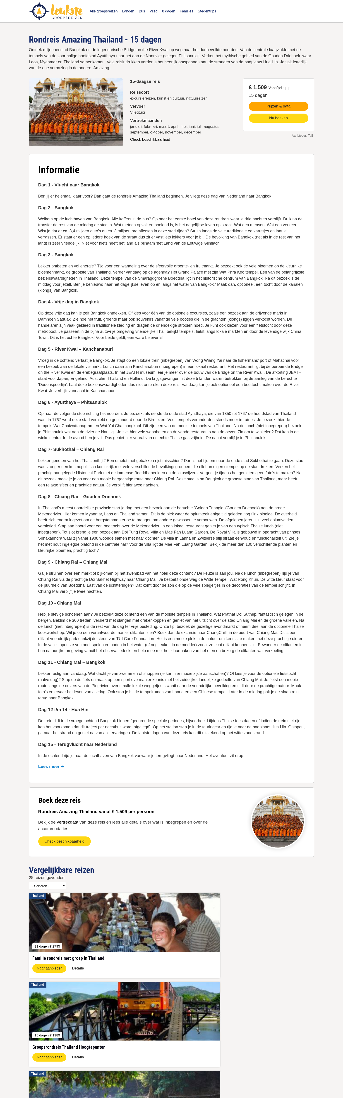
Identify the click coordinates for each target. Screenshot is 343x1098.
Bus (142, 11)
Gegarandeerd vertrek (163, 1027)
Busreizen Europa (107, 1046)
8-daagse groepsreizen (110, 1027)
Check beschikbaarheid (150, 139)
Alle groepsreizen (104, 11)
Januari (64, 1040)
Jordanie (35, 1021)
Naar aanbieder (49, 968)
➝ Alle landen (38, 1059)
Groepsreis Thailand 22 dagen (115, 1040)
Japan (33, 1040)
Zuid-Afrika (36, 1027)
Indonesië (36, 1046)
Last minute (67, 1046)
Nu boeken (278, 118)
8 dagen (168, 11)
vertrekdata (67, 822)
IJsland (34, 1034)
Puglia (200, 1027)
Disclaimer (121, 1078)
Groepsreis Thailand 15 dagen (115, 1034)
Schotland (36, 1053)
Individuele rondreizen (109, 1059)
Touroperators (158, 1046)
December (66, 1034)
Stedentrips (207, 11)
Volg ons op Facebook (164, 1034)
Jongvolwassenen (160, 1040)
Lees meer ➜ (51, 766)
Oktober (65, 1021)
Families (186, 11)
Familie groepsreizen (109, 1053)
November (66, 1027)
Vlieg (154, 11)
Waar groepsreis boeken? (166, 1021)
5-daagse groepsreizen (110, 1021)
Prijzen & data (278, 106)
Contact (140, 1078)
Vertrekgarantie (206, 1021)
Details (78, 968)
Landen (128, 11)
